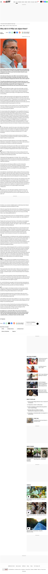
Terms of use (43, 569)
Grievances (24, 571)
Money (28, 566)
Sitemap (32, 569)
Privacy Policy (28, 569)
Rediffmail (24, 566)
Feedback (35, 569)
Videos (31, 566)
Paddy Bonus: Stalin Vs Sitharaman (35, 404)
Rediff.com (13, 569)
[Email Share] (9, 32)
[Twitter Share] (14, 32)
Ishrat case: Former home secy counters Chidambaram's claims (43, 391)
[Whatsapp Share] (12, 32)
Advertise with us (18, 569)
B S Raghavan (2, 33)
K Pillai (3, 328)
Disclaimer (23, 569)
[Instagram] (43, 1)
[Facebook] (45, 1)
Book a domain (18, 566)
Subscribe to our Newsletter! (30, 322)
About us (39, 569)
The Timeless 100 (37, 566)
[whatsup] (47, 1)
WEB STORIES (30, 446)
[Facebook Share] (17, 32)
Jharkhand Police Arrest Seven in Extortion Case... (40, 421)
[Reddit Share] (19, 32)
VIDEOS (29, 485)
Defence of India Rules (5, 331)
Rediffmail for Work (11, 566)
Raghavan (14, 331)
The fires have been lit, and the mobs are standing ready (43, 359)
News (4, 25)
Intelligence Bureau (10, 328)
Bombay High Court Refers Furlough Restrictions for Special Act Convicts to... (36, 410)
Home (1, 25)
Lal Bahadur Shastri (20, 328)
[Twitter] (41, 1)
